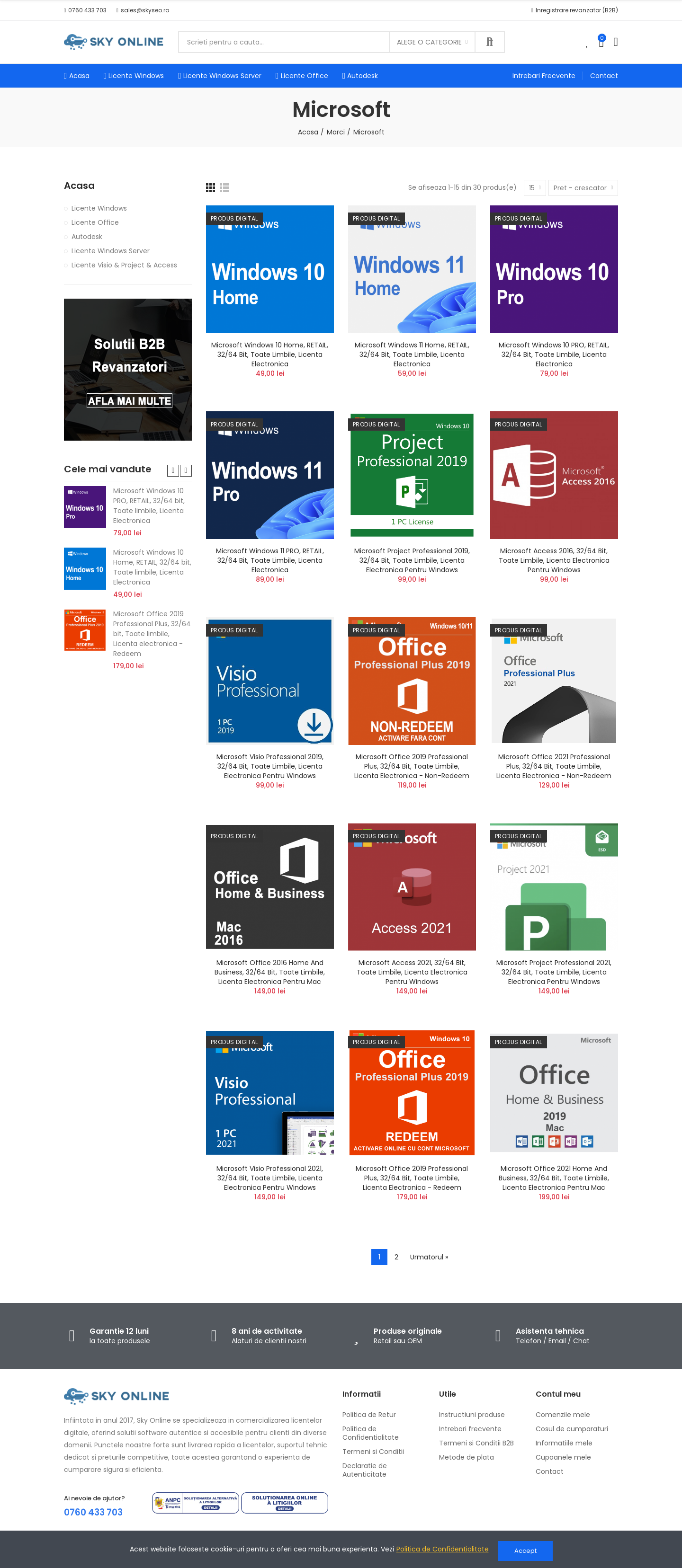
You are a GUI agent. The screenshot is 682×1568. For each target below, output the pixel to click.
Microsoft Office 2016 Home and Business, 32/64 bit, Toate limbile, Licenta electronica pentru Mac (270, 972)
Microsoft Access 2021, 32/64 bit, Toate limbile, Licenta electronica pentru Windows (412, 972)
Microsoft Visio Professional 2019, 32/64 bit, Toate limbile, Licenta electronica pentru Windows (269, 766)
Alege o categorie (429, 42)
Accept (525, 1550)
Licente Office (95, 222)
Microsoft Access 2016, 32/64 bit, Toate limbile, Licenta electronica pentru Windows (554, 560)
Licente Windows (99, 208)
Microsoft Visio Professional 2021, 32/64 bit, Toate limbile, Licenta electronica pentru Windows (269, 1178)
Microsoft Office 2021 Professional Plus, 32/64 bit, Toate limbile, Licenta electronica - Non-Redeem (553, 766)
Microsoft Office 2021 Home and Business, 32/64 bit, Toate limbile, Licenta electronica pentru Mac (554, 1178)
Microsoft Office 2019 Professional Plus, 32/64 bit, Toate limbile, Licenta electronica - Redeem (412, 1178)
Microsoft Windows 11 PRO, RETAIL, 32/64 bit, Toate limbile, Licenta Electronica (270, 560)
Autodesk (87, 236)
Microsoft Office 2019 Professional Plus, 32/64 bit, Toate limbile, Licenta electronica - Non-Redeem (411, 766)
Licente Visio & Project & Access (124, 265)
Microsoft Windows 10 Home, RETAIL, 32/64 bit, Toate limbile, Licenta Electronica (269, 354)
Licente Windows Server (111, 251)
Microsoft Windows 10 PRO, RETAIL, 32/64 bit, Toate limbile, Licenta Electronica (554, 354)
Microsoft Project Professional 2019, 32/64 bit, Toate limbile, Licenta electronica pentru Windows (412, 560)
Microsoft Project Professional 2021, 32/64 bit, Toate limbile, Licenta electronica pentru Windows (553, 972)
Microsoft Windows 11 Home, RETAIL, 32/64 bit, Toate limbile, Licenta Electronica (412, 354)
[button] (85, 10)
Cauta (490, 42)
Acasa (79, 186)
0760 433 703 (96, 1512)
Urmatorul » (429, 1257)
